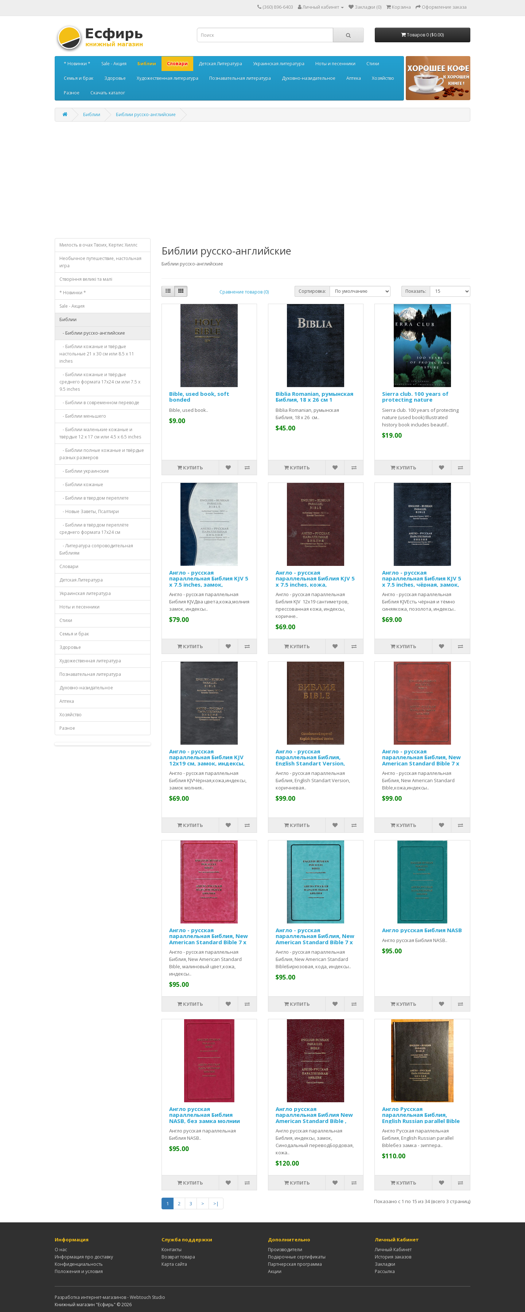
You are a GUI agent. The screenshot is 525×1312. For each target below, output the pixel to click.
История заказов (393, 1257)
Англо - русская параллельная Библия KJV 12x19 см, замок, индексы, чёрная (207, 760)
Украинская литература (278, 63)
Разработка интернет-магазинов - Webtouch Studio (110, 1297)
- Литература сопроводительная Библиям (96, 549)
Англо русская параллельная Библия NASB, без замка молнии (204, 1114)
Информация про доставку (84, 1257)
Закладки (385, 1264)
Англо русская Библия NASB (422, 930)
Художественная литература (167, 78)
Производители (285, 1249)
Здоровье (115, 78)
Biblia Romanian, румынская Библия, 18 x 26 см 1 (314, 396)
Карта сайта (174, 1264)
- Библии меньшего (82, 416)
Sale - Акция (114, 63)
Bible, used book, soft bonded (199, 396)
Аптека (353, 78)
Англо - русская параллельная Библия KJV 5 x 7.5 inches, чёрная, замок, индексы (421, 581)
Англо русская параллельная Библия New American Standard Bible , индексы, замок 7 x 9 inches (315, 1118)
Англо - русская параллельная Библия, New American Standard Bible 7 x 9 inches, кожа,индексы (421, 760)
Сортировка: (312, 291)
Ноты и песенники (335, 63)
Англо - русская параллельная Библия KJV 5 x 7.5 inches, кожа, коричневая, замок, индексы (315, 584)
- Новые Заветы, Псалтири (89, 511)
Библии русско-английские (146, 114)
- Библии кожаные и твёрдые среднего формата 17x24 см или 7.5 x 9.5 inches (99, 381)
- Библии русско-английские (92, 333)
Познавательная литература (240, 78)
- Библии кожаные (81, 484)
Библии (146, 63)
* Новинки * (77, 63)
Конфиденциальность (79, 1264)
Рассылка (385, 1271)
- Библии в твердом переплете (94, 498)
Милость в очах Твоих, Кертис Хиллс (98, 245)
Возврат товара (178, 1257)
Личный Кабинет (393, 1249)
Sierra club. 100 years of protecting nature (415, 396)
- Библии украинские (84, 471)
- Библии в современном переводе (99, 402)
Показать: (415, 291)
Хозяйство (383, 78)
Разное (71, 93)
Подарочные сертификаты (297, 1257)
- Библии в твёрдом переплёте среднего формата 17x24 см (94, 528)
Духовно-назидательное (308, 78)
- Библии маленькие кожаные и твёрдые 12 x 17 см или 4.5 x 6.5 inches (100, 433)
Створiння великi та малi (85, 279)
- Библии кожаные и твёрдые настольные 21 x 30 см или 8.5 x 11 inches (96, 353)
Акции (274, 1271)
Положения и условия (79, 1271)
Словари (177, 63)
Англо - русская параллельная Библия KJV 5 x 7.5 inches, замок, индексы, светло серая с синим (208, 584)
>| (216, 1203)
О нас (61, 1249)
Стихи (372, 63)
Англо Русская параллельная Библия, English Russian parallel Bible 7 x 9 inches (421, 1118)
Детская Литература (220, 63)
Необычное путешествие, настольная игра (100, 262)
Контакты (172, 1249)
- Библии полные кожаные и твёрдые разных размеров (101, 454)
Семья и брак (78, 78)
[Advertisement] (262, 180)
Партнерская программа (295, 1264)
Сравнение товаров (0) (244, 292)
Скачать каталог (107, 93)
